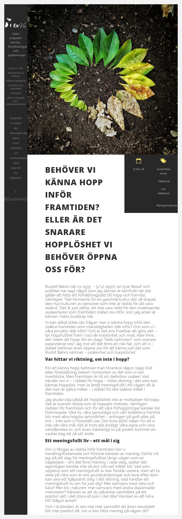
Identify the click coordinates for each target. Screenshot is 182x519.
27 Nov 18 (138, 169)
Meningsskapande (166, 205)
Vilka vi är (16, 68)
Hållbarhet (164, 181)
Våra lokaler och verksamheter (15, 101)
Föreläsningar (16, 81)
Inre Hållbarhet (163, 191)
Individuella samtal (17, 74)
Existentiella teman (163, 171)
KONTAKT (15, 93)
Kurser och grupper (17, 87)
